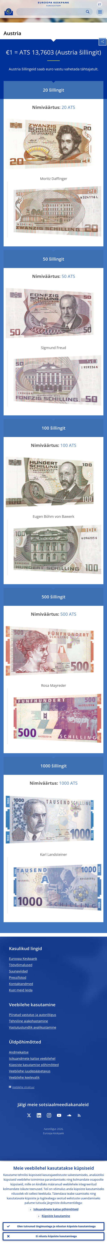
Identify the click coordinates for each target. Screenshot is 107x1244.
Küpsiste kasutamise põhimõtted (34, 1065)
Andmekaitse (19, 1052)
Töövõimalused (20, 965)
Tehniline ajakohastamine (28, 1021)
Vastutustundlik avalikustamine (32, 1027)
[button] (99, 4)
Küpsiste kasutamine (56, 1215)
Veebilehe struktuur (23, 1087)
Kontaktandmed (21, 984)
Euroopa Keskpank (23, 958)
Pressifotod (17, 977)
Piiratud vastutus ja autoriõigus (32, 1015)
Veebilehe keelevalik (24, 1077)
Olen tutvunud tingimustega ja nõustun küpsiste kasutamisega (56, 1225)
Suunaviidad (18, 971)
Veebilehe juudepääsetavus (29, 1071)
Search (88, 12)
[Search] (51, 12)
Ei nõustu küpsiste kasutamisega (56, 1236)
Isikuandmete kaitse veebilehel (32, 1058)
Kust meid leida (20, 990)
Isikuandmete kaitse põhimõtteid (55, 1208)
